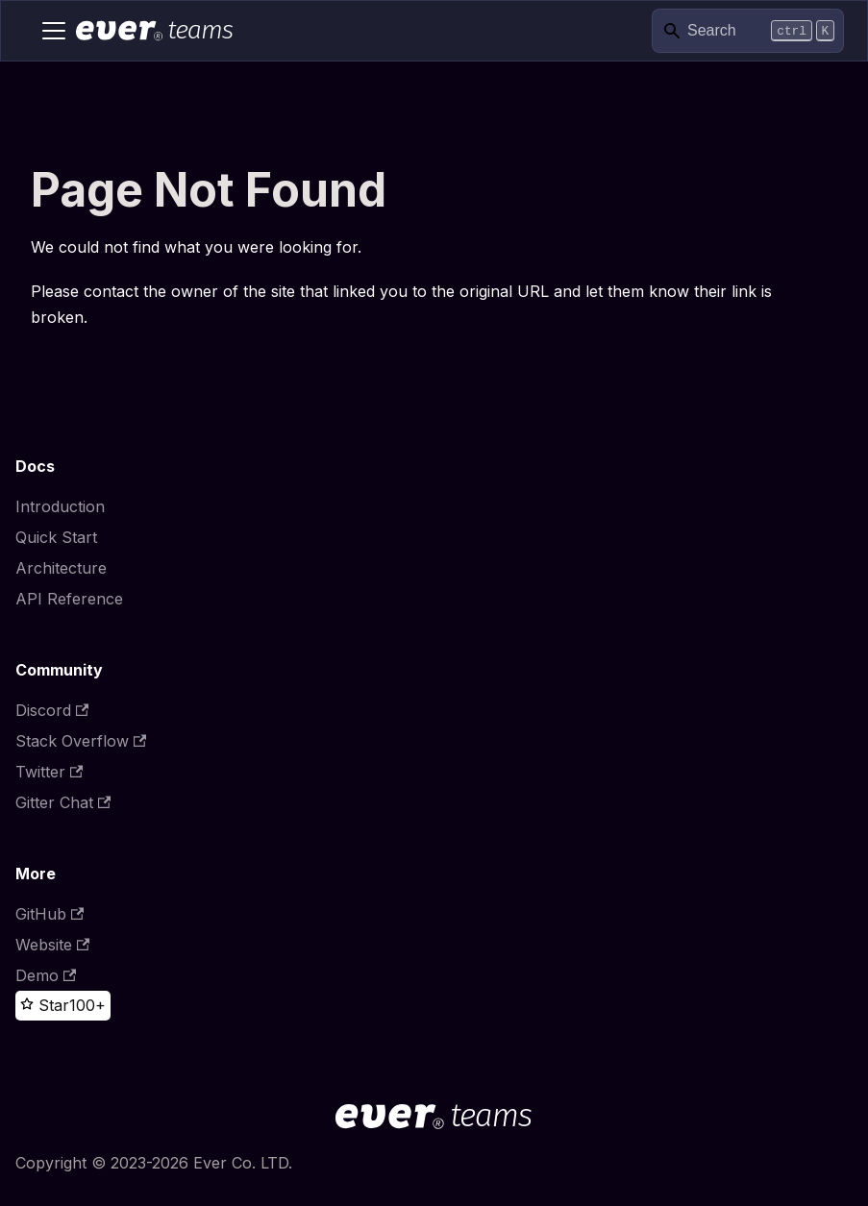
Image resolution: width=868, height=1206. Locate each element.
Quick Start (56, 537)
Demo (45, 975)
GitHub (49, 913)
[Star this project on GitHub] (44, 1005)
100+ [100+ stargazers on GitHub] (87, 1005)
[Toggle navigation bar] (53, 30)
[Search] (748, 31)
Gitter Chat (63, 802)
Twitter (49, 771)
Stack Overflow (80, 741)
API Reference (69, 598)
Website (52, 944)
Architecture (61, 568)
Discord (51, 710)
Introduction (60, 506)
